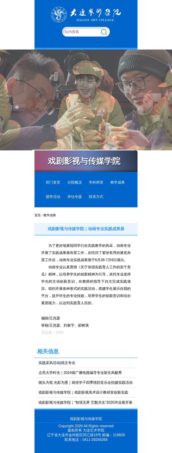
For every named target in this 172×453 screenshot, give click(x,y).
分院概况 (74, 182)
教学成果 (117, 182)
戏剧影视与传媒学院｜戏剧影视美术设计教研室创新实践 (83, 392)
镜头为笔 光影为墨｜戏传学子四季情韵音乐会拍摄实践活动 (86, 382)
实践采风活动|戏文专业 (57, 363)
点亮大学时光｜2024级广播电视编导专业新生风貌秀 (80, 373)
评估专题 (74, 197)
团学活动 (53, 197)
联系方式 (96, 197)
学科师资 (96, 182)
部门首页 (53, 182)
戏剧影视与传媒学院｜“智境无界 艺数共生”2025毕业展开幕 (85, 402)
